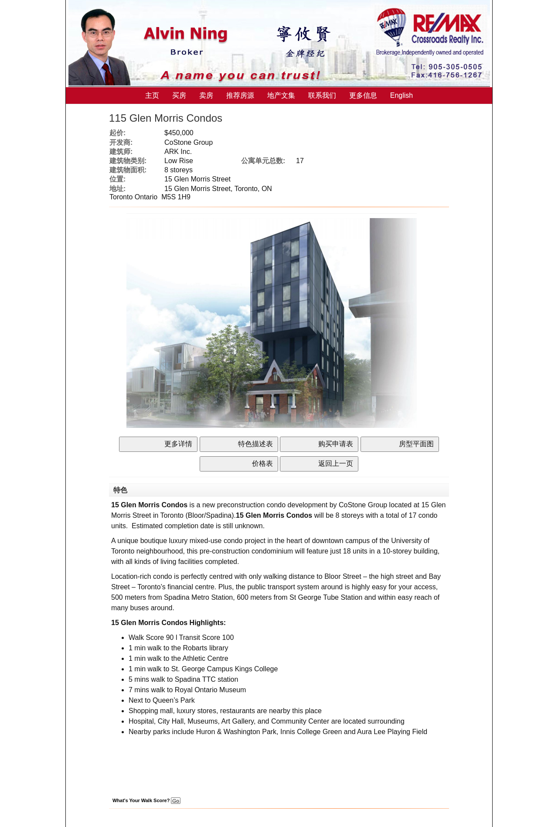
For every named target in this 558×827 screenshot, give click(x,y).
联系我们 (322, 95)
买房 (179, 95)
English (401, 95)
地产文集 (281, 95)
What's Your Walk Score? (146, 800)
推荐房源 (240, 95)
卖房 (206, 95)
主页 (152, 95)
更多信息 (363, 95)
